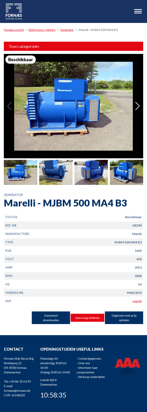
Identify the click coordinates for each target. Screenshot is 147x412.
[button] (137, 106)
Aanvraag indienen (87, 317)
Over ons (84, 363)
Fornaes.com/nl (14, 30)
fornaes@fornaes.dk (17, 390)
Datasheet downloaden (51, 318)
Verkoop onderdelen (91, 377)
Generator (67, 30)
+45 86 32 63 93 (20, 381)
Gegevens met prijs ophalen (124, 318)
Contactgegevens (89, 358)
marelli (137, 301)
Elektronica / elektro (42, 30)
